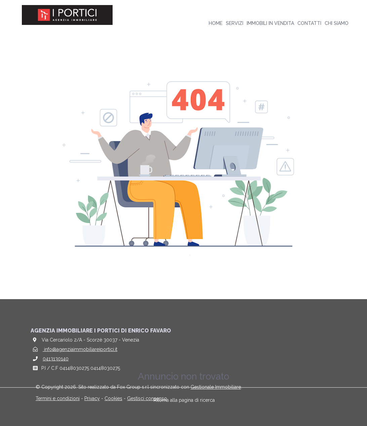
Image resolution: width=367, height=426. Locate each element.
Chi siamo (337, 23)
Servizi (234, 23)
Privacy (92, 398)
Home (215, 23)
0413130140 (56, 358)
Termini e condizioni (58, 398)
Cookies (113, 398)
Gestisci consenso (147, 398)
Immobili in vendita (270, 23)
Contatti (309, 23)
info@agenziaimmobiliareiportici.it (80, 349)
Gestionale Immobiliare (216, 387)
